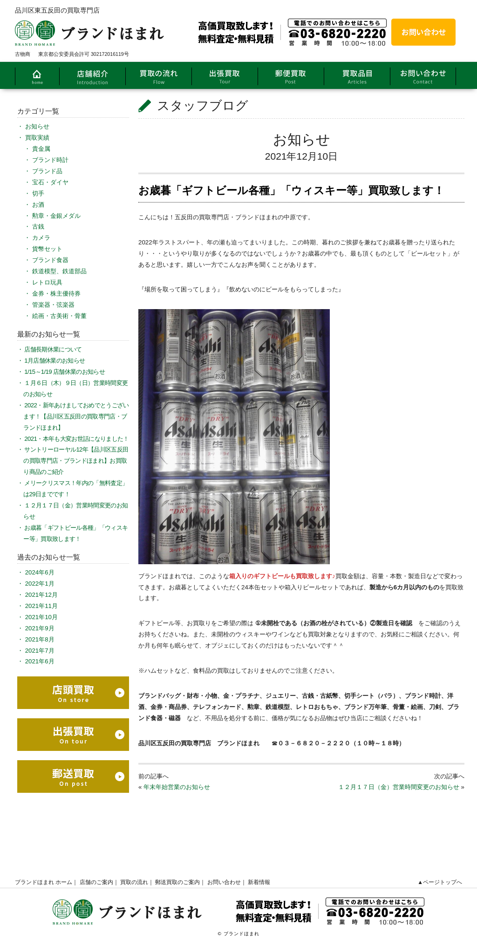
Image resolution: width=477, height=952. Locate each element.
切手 (38, 193)
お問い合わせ (224, 882)
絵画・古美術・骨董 (59, 315)
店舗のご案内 (96, 882)
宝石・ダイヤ (50, 182)
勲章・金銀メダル (56, 215)
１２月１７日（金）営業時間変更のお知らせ (398, 786)
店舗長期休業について (53, 349)
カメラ (41, 237)
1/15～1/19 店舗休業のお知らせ (64, 371)
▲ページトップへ (439, 882)
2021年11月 (41, 605)
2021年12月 (41, 594)
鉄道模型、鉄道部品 (59, 271)
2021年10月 (41, 617)
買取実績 (37, 137)
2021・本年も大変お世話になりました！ (76, 438)
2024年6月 (40, 572)
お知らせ (301, 139)
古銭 (38, 226)
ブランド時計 (50, 159)
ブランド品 (47, 171)
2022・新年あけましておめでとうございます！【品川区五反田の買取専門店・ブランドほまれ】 (76, 416)
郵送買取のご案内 (177, 882)
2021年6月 (40, 661)
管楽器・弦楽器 (53, 304)
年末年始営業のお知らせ (176, 786)
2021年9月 (40, 628)
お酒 (38, 204)
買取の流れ (134, 882)
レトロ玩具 (47, 282)
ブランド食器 (50, 260)
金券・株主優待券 (56, 293)
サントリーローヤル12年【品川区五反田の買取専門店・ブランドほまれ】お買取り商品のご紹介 (75, 460)
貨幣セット (47, 248)
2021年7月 (40, 650)
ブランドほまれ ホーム (43, 882)
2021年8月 (40, 639)
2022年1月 (40, 583)
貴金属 (41, 148)
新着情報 (259, 882)
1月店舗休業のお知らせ (54, 360)
